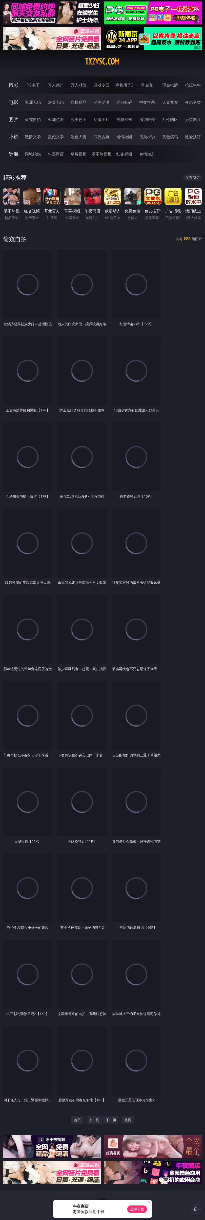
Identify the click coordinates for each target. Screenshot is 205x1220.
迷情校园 (124, 136)
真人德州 (56, 85)
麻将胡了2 (124, 85)
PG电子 (32, 85)
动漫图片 (101, 119)
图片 (14, 119)
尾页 (127, 1120)
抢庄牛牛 (193, 85)
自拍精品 (78, 102)
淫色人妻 (78, 136)
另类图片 (193, 119)
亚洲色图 (56, 119)
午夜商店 (56, 154)
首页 (77, 1120)
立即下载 (137, 1209)
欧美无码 (56, 102)
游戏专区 (101, 85)
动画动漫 (101, 102)
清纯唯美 (147, 119)
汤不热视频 (101, 154)
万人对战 (78, 85)
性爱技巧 (193, 136)
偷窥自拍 (33, 119)
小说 (14, 136)
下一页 (111, 1120)
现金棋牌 (170, 85)
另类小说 (147, 136)
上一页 (94, 1120)
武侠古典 (101, 136)
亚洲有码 (124, 102)
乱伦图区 (170, 119)
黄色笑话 (170, 136)
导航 (14, 154)
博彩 (14, 85)
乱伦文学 (56, 136)
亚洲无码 (33, 102)
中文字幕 (147, 102)
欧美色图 (78, 119)
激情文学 (33, 136)
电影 (14, 102)
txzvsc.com (102, 62)
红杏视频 (124, 154)
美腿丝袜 (124, 119)
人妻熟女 (170, 102)
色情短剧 (147, 154)
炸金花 (147, 85)
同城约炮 (33, 154)
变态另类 (193, 102)
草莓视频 (78, 154)
